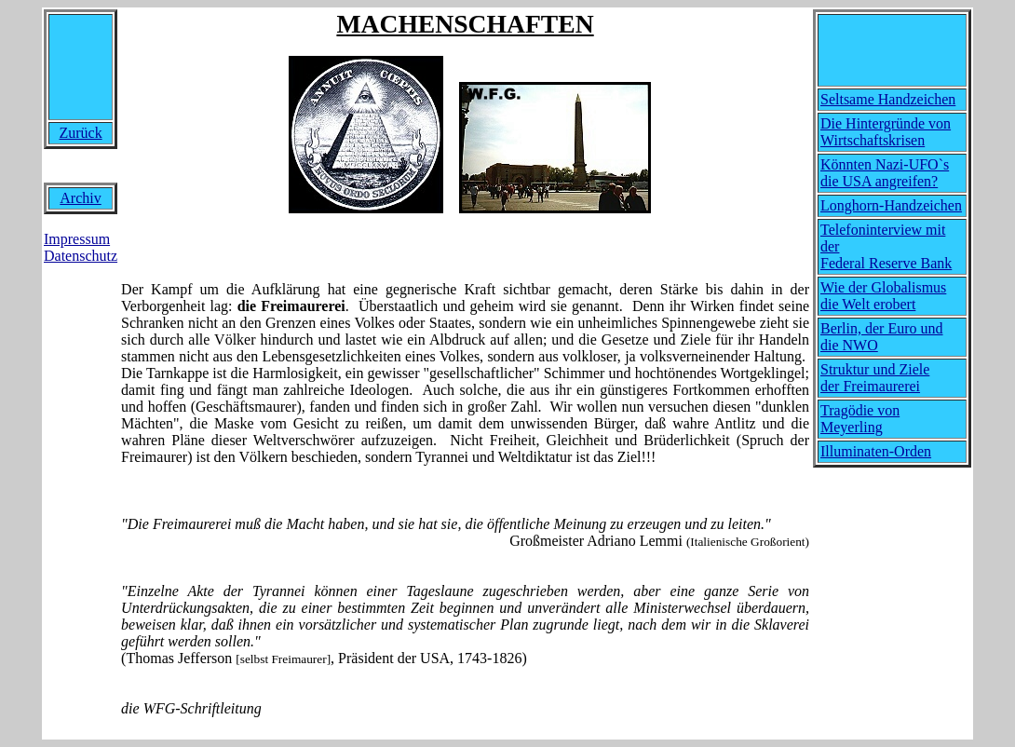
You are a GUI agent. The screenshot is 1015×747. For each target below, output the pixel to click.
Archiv (80, 198)
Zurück (80, 133)
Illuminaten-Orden (875, 451)
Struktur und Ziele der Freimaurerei (874, 377)
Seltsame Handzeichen (887, 99)
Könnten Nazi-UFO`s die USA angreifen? (884, 172)
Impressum (77, 239)
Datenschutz (80, 256)
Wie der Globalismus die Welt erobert (883, 295)
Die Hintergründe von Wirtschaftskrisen (885, 131)
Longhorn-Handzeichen (891, 205)
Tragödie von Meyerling (860, 418)
